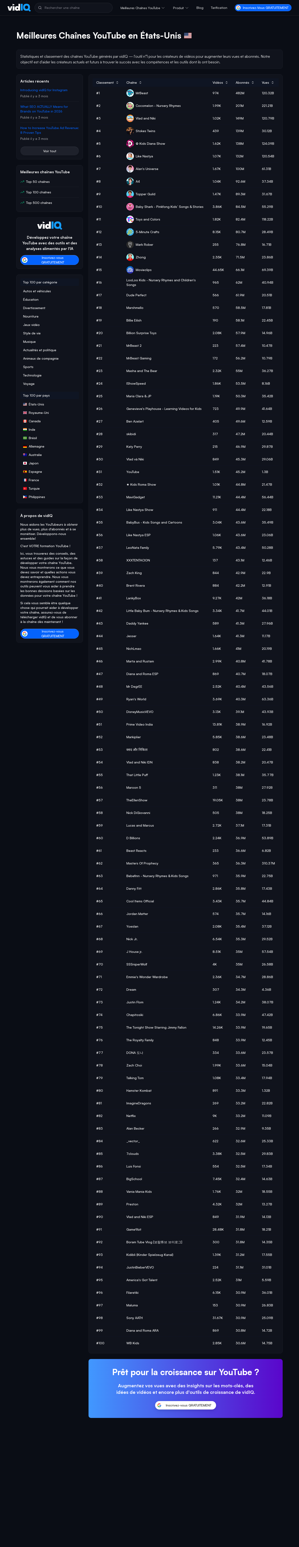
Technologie (32, 375)
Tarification (219, 8)
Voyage (29, 384)
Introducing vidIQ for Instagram (44, 90)
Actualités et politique (39, 350)
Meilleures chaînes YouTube (140, 8)
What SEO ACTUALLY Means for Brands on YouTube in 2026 (44, 109)
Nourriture (31, 316)
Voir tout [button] (49, 151)
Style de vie (32, 333)
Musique (29, 341)
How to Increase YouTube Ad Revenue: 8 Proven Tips (49, 130)
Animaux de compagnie (41, 358)
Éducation (31, 299)
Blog (199, 8)
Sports (28, 367)
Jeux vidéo (31, 325)
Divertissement (34, 308)
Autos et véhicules (37, 291)
